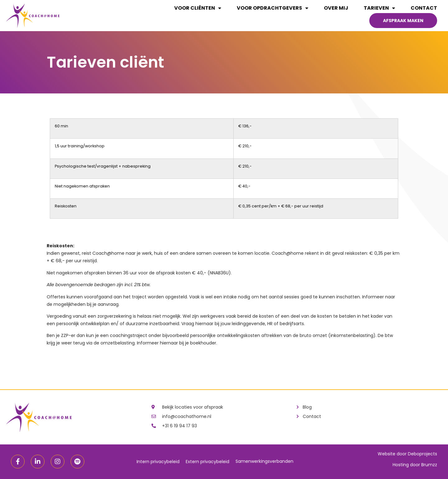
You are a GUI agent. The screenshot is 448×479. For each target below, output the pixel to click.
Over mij (336, 8)
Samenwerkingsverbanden (264, 461)
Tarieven (379, 8)
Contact (424, 8)
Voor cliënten (197, 8)
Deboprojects (422, 454)
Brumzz (429, 465)
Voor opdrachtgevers (272, 8)
